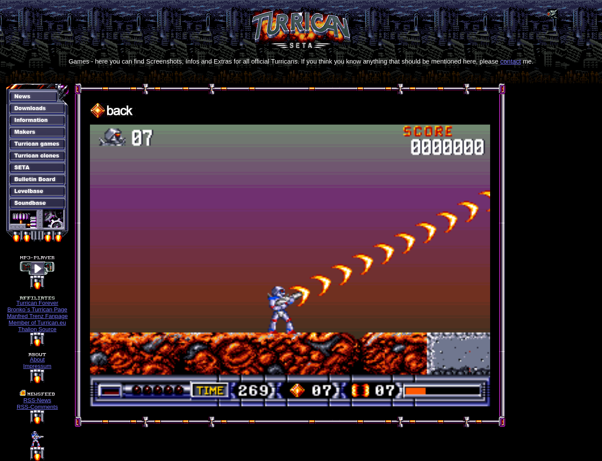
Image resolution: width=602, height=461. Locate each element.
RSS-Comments (37, 407)
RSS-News (37, 400)
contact (510, 61)
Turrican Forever (37, 303)
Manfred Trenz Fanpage (37, 316)
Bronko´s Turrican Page (37, 309)
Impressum (37, 366)
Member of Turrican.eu (37, 322)
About (37, 359)
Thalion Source (37, 329)
